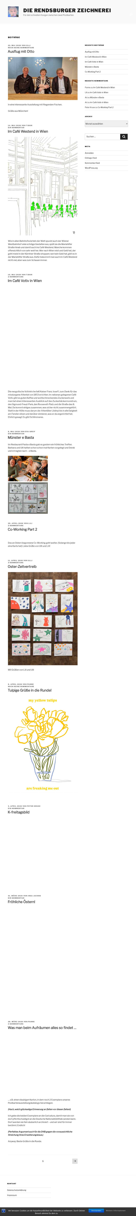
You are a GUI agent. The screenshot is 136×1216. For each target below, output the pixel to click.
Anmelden (89, 153)
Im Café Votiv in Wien (25, 281)
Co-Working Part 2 (22, 529)
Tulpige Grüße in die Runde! (29, 690)
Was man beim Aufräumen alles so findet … (42, 1028)
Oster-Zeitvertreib (22, 567)
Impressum (12, 1195)
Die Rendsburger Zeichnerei (67, 10)
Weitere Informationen (116, 1211)
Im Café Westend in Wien (28, 131)
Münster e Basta (21, 437)
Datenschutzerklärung (16, 1190)
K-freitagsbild (18, 812)
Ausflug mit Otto (21, 51)
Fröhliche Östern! (21, 902)
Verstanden (96, 1211)
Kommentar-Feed (92, 163)
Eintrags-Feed (91, 158)
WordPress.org (91, 168)
